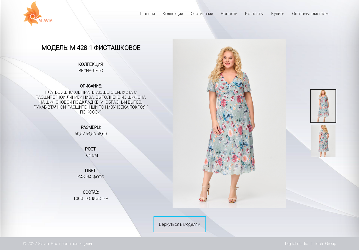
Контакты (254, 13)
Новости (229, 13)
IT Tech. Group (322, 243)
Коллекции (173, 13)
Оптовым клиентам (310, 13)
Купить (277, 13)
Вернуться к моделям (179, 224)
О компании (202, 13)
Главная (147, 13)
